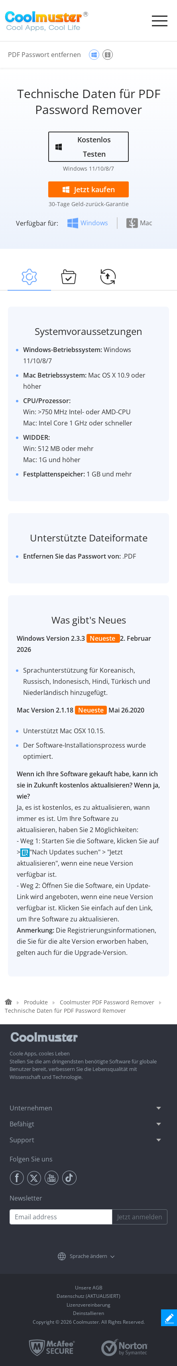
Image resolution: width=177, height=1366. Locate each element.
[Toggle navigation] (159, 21)
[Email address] (61, 1216)
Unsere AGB (88, 1287)
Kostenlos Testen (94, 147)
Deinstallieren (88, 1313)
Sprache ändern (88, 1256)
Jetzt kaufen (94, 189)
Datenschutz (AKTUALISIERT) (88, 1296)
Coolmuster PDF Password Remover (107, 1002)
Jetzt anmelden (139, 1216)
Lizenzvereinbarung (88, 1304)
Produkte (36, 1002)
